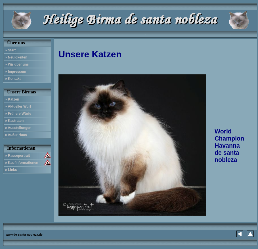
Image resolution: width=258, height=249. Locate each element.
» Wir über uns (17, 64)
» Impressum (15, 72)
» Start (10, 50)
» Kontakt (13, 79)
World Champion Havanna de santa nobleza (229, 145)
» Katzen (12, 99)
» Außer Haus (16, 135)
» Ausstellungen (18, 128)
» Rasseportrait (17, 156)
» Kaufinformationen (21, 163)
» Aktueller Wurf (18, 106)
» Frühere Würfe (18, 114)
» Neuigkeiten (16, 57)
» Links (11, 170)
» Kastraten (14, 121)
